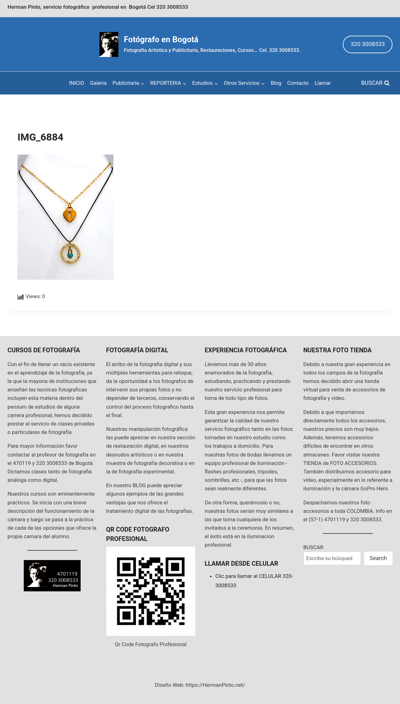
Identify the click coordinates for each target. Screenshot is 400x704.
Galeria (98, 83)
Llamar (323, 83)
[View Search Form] (375, 83)
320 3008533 (368, 44)
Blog (276, 83)
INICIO (76, 83)
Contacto (298, 83)
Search (378, 558)
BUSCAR (313, 547)
